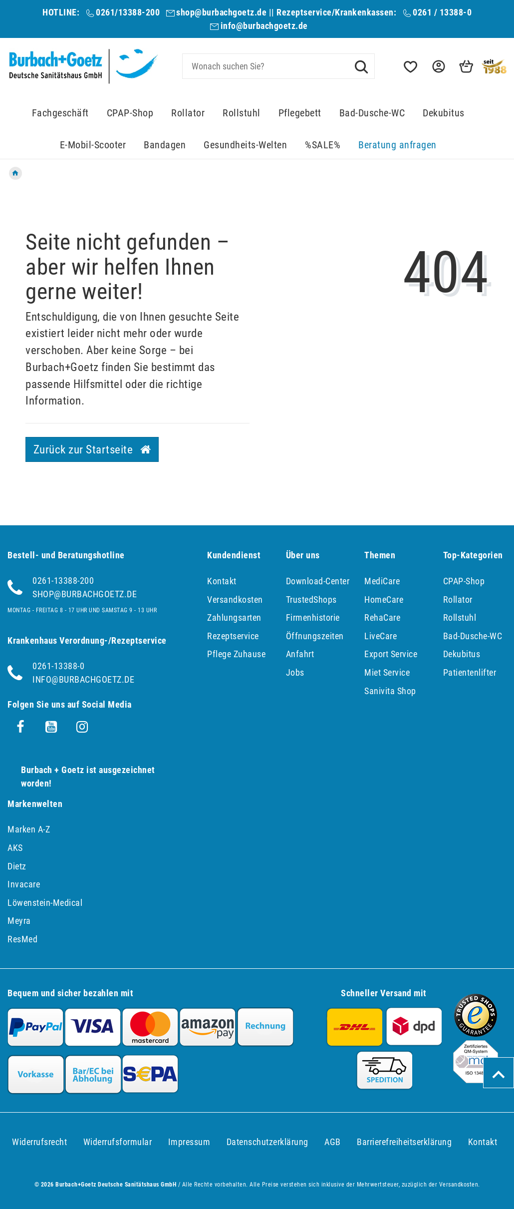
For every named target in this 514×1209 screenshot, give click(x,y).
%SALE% (322, 145)
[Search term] (278, 66)
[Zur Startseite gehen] (15, 173)
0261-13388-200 (63, 580)
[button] (437, 66)
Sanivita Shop (390, 691)
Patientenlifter (470, 672)
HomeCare (383, 599)
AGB (332, 1142)
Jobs (295, 672)
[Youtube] (51, 727)
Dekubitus (444, 113)
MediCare (382, 581)
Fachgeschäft (60, 113)
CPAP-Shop (130, 113)
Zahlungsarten (234, 617)
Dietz (16, 866)
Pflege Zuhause (236, 654)
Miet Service (387, 672)
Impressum (189, 1142)
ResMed (22, 939)
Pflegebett (299, 113)
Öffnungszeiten (315, 636)
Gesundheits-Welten (245, 145)
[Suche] (361, 66)
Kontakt (222, 581)
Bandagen (165, 145)
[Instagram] (82, 727)
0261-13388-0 (58, 666)
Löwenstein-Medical (44, 902)
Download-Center (318, 581)
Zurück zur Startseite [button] (92, 449)
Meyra (19, 920)
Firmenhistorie (313, 617)
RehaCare (382, 617)
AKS (15, 847)
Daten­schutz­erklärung (267, 1142)
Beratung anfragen (397, 145)
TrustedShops (311, 599)
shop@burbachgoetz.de (221, 12)
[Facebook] (20, 727)
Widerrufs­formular (117, 1142)
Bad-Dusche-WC (372, 113)
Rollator (188, 113)
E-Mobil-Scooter (93, 145)
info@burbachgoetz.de (264, 25)
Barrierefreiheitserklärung (404, 1142)
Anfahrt (300, 654)
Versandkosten (235, 599)
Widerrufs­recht (39, 1142)
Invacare (23, 884)
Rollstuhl (241, 113)
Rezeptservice (233, 636)
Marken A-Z (28, 829)
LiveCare (380, 636)
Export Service (390, 654)
